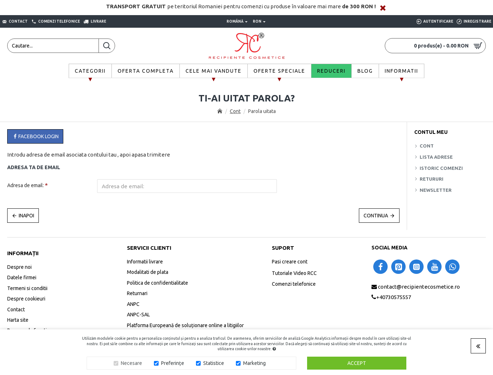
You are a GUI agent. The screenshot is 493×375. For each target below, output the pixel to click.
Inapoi (26, 215)
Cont (235, 111)
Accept (356, 363)
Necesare (131, 363)
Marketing (254, 363)
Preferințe (172, 363)
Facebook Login (35, 136)
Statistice (213, 363)
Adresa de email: (25, 185)
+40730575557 (393, 297)
